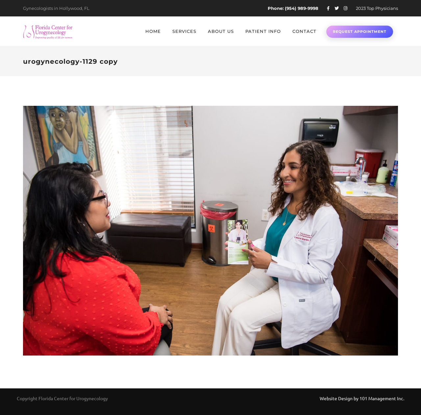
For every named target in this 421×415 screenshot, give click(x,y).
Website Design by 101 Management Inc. (362, 398)
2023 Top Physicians (377, 8)
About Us (221, 31)
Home (153, 31)
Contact (304, 31)
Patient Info (263, 31)
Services (184, 31)
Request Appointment (359, 31)
